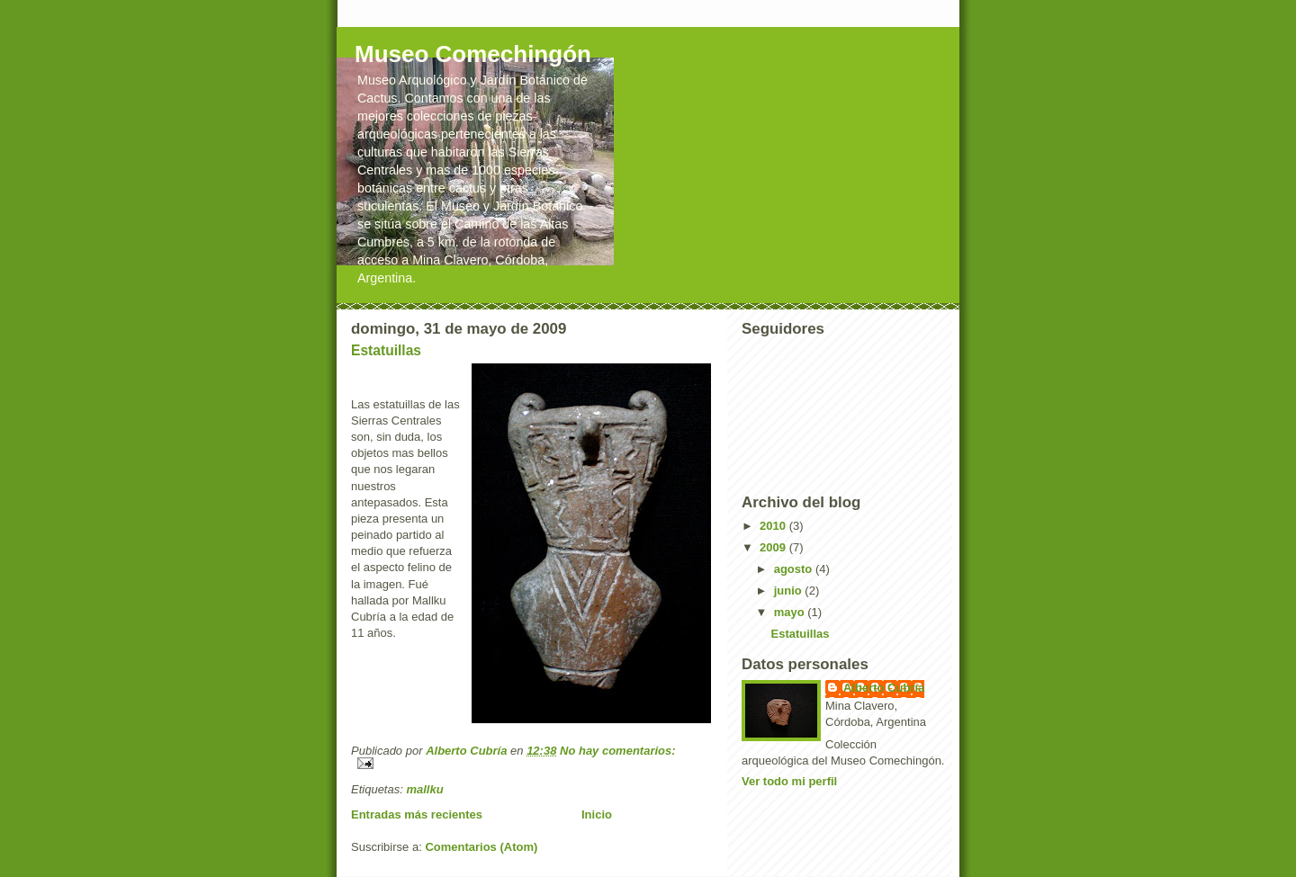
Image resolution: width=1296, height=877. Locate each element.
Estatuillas (386, 350)
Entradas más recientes (416, 814)
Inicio (596, 814)
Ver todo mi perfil (789, 781)
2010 (774, 525)
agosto (794, 569)
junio (790, 590)
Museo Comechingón (473, 53)
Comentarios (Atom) (481, 847)
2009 (774, 547)
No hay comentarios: (618, 750)
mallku (424, 789)
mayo (791, 612)
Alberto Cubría (883, 687)
